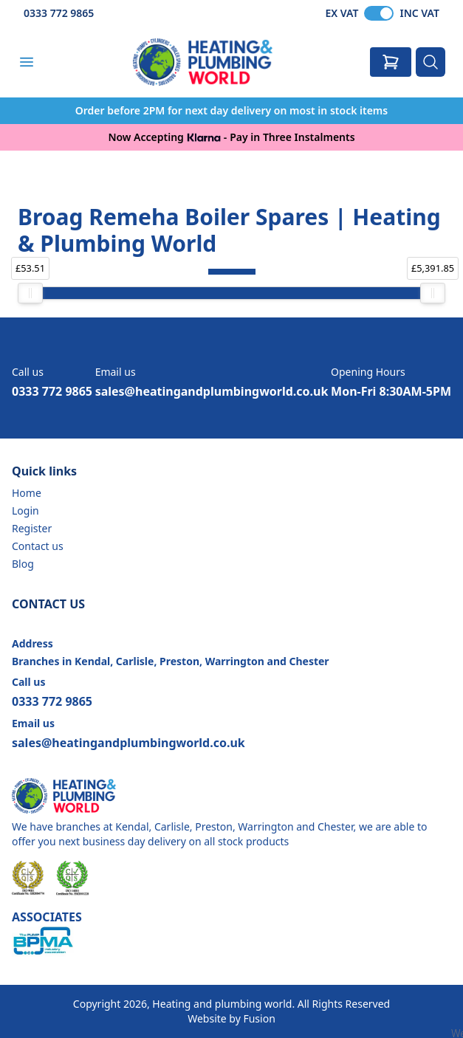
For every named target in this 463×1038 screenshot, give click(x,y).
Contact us (38, 546)
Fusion (259, 1018)
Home (26, 493)
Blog (23, 564)
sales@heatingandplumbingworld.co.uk (212, 391)
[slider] (30, 293)
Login (25, 510)
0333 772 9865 (59, 13)
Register (32, 528)
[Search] (430, 62)
